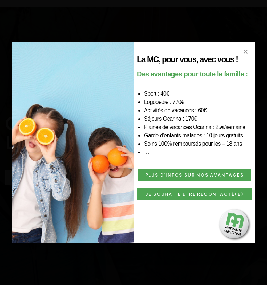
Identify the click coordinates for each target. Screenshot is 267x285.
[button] (194, 175)
